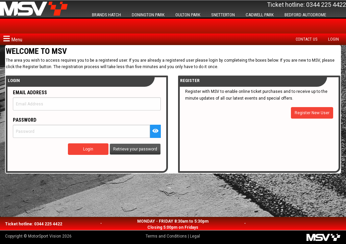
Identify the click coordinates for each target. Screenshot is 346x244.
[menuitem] (308, 39)
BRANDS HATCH (106, 14)
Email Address (30, 93)
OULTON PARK (187, 14)
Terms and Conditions (166, 236)
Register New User (312, 112)
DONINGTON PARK (148, 14)
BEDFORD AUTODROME (305, 14)
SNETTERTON (223, 14)
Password (24, 120)
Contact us (306, 39)
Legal (195, 236)
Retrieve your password (135, 149)
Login (333, 39)
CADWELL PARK (260, 14)
